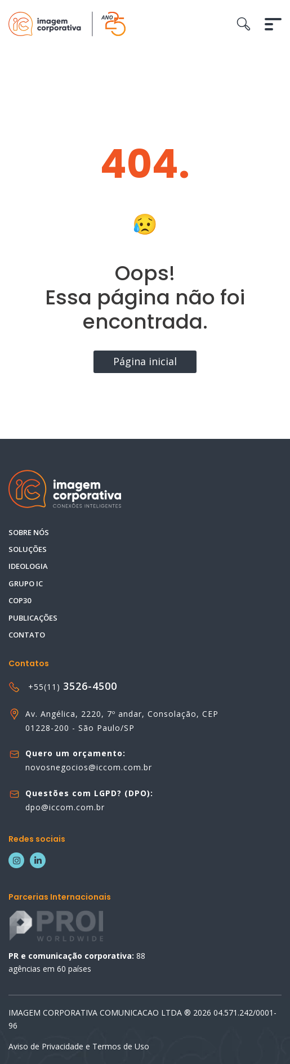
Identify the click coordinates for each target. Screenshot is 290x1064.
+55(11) (72, 686)
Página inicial (145, 361)
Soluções (27, 549)
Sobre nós (28, 532)
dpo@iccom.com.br (65, 807)
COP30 (19, 600)
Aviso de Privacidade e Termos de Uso (78, 1046)
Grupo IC (25, 583)
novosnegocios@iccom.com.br (88, 767)
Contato (26, 635)
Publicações (32, 618)
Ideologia (28, 566)
